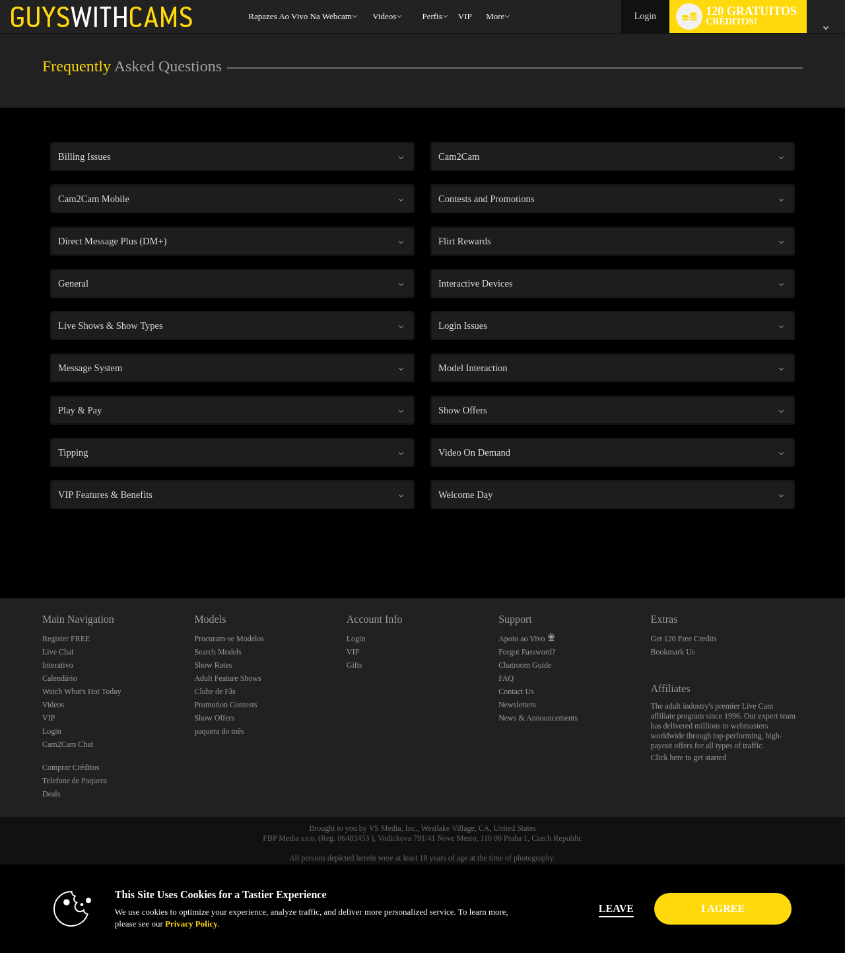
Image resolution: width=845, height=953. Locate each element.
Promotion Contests (225, 704)
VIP (465, 16)
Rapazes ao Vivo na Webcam (300, 16)
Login (645, 16)
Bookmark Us (673, 651)
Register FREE (66, 638)
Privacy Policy (182, 924)
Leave (607, 908)
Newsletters (517, 704)
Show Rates (213, 665)
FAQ (506, 678)
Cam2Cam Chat (67, 744)
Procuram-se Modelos (229, 638)
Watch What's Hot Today (81, 691)
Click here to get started (689, 757)
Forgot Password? (526, 651)
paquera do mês (219, 731)
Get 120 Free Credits (684, 638)
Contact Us (516, 691)
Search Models (218, 651)
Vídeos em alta (366, 0)
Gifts (354, 665)
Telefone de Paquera (74, 780)
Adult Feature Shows (227, 678)
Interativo (57, 665)
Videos (384, 16)
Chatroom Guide (524, 665)
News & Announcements (538, 718)
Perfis (432, 16)
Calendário (59, 678)
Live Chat (58, 651)
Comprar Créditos (70, 767)
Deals (51, 793)
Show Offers (214, 718)
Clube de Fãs (215, 691)
